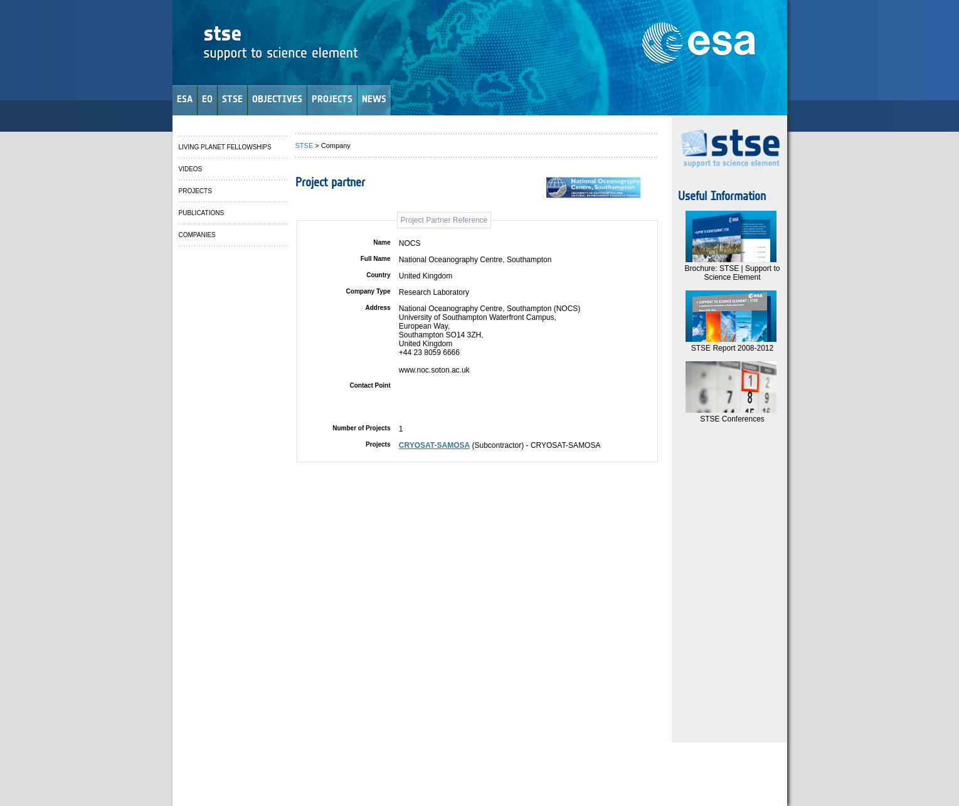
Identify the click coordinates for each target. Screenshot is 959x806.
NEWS (374, 98)
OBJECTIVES (277, 98)
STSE (232, 98)
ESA (185, 98)
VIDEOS (191, 169)
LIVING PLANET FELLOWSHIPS (225, 147)
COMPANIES (197, 234)
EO (207, 98)
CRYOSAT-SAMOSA (434, 445)
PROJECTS (332, 98)
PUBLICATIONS (202, 212)
